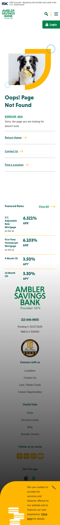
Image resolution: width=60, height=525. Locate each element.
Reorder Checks (30, 434)
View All (44, 206)
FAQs (30, 413)
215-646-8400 (30, 319)
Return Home (13, 137)
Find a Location (14, 164)
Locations (30, 370)
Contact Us (11, 151)
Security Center (30, 420)
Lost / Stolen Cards (30, 385)
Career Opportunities (30, 392)
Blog (29, 427)
